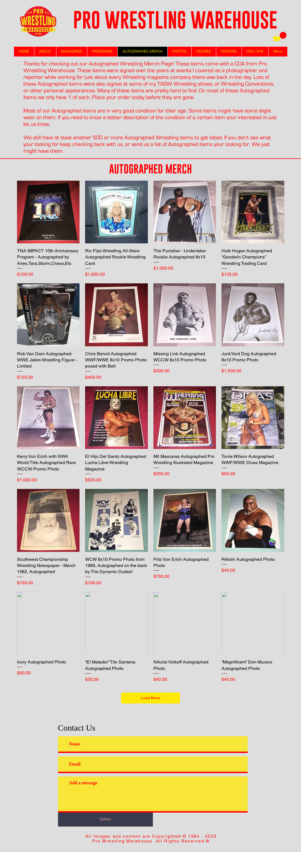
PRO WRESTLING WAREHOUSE (175, 19)
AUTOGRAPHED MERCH (150, 168)
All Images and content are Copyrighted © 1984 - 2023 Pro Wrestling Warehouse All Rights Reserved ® (150, 838)
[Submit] (105, 819)
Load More (150, 698)
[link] (279, 36)
